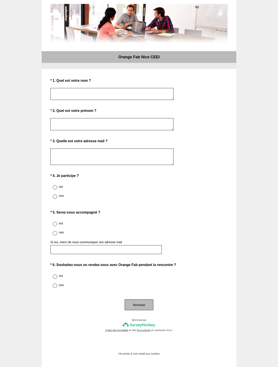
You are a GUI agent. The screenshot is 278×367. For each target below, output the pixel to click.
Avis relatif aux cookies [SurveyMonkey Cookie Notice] (146, 353)
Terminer (139, 305)
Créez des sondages (116, 330)
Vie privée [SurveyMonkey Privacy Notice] (124, 353)
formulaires (144, 330)
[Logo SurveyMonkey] (139, 325)
